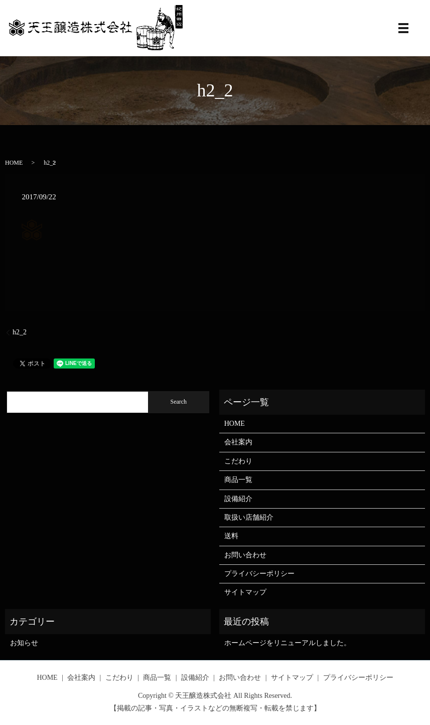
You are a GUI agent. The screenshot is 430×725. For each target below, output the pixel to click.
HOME (14, 162)
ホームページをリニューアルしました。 (287, 643)
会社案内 (238, 442)
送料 (231, 536)
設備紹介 (238, 499)
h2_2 (20, 332)
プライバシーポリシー (259, 573)
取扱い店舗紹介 (248, 517)
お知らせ (24, 643)
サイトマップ (245, 592)
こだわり (238, 461)
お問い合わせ (245, 555)
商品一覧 (238, 480)
